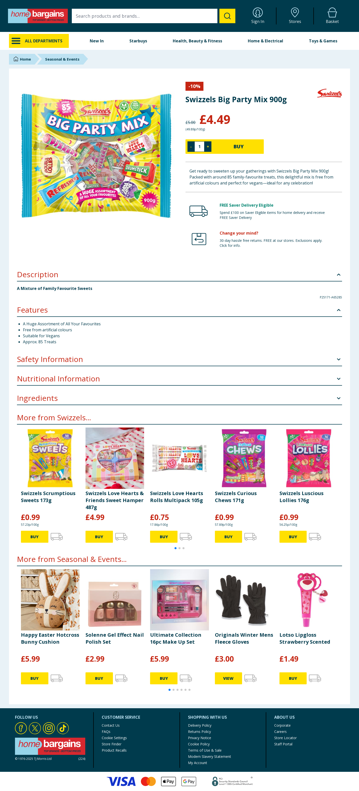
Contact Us (111, 725)
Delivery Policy (199, 725)
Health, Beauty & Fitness (197, 41)
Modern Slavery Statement (209, 756)
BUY (238, 146)
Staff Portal (283, 744)
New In (97, 41)
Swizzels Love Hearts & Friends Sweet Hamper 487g (115, 500)
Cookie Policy (199, 744)
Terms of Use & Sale (205, 750)
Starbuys (138, 41)
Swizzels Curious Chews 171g (236, 497)
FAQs (106, 731)
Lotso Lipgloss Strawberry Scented (304, 638)
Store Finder (111, 744)
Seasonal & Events (62, 59)
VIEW (228, 678)
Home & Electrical (265, 41)
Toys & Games (323, 41)
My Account (197, 762)
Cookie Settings (114, 737)
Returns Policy (199, 731)
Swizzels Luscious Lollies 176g (301, 497)
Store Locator (285, 737)
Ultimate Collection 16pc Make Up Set (175, 638)
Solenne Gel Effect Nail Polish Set (115, 638)
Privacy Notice (199, 737)
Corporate (282, 725)
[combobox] (153, 16)
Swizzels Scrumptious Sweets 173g (48, 497)
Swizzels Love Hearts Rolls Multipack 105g (176, 497)
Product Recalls (114, 750)
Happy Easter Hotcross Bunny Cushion (50, 638)
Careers (280, 731)
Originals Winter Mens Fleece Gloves (244, 638)
